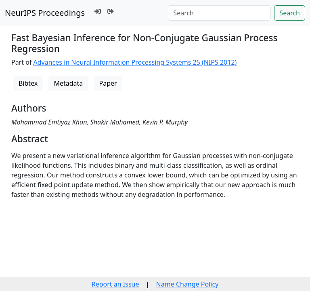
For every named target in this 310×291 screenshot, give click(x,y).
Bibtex (28, 83)
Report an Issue (115, 284)
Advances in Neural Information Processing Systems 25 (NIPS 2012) (135, 62)
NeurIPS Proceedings (45, 12)
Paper (108, 83)
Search (289, 12)
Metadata (68, 83)
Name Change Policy (187, 284)
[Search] (219, 13)
